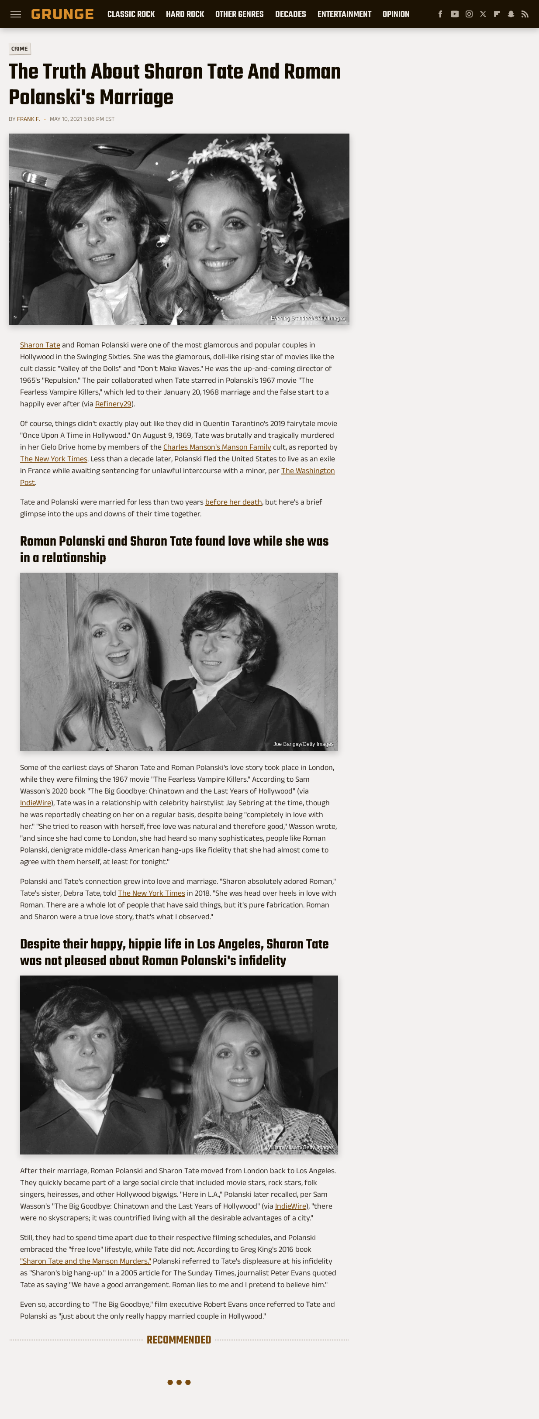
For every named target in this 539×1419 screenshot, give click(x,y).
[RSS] (525, 13)
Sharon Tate (40, 344)
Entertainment (344, 14)
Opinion (396, 14)
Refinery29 (113, 403)
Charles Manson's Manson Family (217, 447)
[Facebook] (440, 13)
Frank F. (28, 118)
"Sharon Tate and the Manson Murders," (85, 1261)
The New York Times (53, 458)
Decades (290, 14)
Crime (19, 48)
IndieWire (35, 802)
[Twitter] (483, 13)
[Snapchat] (511, 13)
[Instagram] (469, 13)
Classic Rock (131, 14)
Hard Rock (185, 14)
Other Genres (239, 14)
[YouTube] (455, 13)
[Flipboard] (497, 13)
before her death (233, 502)
